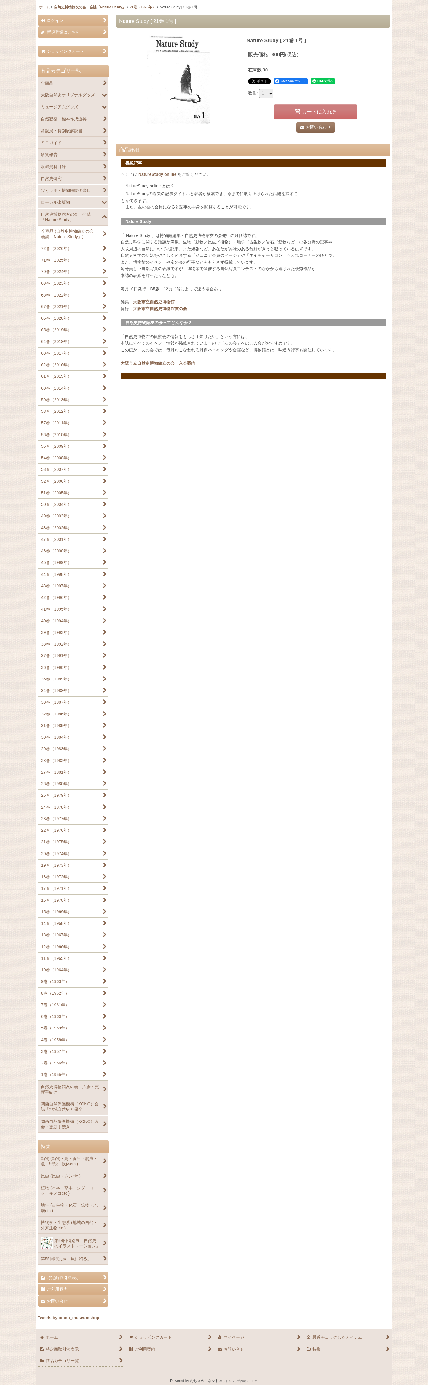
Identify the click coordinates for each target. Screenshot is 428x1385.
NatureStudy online (157, 174)
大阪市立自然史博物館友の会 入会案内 (158, 363)
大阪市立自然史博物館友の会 (160, 308)
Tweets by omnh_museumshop (68, 1317)
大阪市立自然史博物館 (154, 301)
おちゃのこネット (204, 1381)
